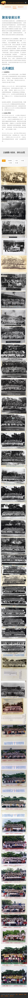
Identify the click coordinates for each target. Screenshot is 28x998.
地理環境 (15, 8)
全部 (4, 160)
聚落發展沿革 (20, 6)
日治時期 (10, 160)
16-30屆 (22, 160)
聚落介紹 (21, 994)
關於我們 (11, 995)
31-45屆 (10, 162)
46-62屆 (16, 162)
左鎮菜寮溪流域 (8, 6)
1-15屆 (16, 160)
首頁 (16, 994)
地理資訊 (6, 995)
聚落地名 (14, 6)
